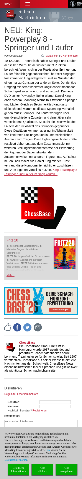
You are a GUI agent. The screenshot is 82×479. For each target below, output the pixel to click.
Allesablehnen (42, 469)
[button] (27, 4)
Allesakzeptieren (66, 469)
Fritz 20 (12, 240)
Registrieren (40, 410)
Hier (48, 450)
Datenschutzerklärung (16, 459)
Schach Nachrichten (31, 14)
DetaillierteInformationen (18, 469)
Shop (8, 3)
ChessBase (27, 342)
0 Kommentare (69, 55)
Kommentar (11, 415)
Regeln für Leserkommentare (21, 394)
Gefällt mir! (52, 55)
